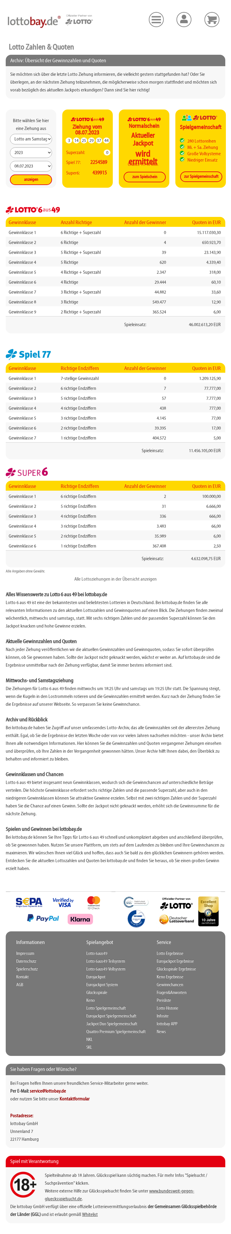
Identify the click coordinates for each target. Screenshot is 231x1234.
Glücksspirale (96, 992)
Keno (90, 1000)
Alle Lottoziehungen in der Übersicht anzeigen (115, 579)
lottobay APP (167, 1024)
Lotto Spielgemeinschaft (106, 1008)
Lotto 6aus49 (96, 953)
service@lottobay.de (48, 1091)
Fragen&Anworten (171, 992)
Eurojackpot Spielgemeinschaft (111, 1016)
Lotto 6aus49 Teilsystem (105, 961)
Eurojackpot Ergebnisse (175, 961)
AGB (19, 985)
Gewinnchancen (170, 985)
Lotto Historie (167, 1008)
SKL (89, 1047)
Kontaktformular (75, 1099)
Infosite (163, 1016)
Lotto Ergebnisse (170, 953)
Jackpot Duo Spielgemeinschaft (111, 1024)
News (161, 1031)
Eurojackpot (95, 977)
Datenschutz (26, 961)
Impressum (25, 953)
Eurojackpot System (102, 985)
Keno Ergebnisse (170, 977)
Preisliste (164, 1000)
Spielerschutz (27, 969)
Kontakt (22, 977)
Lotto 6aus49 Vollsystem (105, 969)
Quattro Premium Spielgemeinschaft (116, 1031)
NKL (89, 1039)
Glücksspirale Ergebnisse (176, 969)
